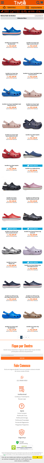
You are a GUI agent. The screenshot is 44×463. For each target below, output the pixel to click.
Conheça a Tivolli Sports (22, 397)
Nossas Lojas (22, 399)
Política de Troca (22, 415)
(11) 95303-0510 (22, 380)
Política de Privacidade (22, 420)
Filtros (22, 18)
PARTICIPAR (22, 358)
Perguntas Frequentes (22, 425)
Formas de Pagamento (22, 422)
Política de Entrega (22, 418)
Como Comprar (22, 413)
